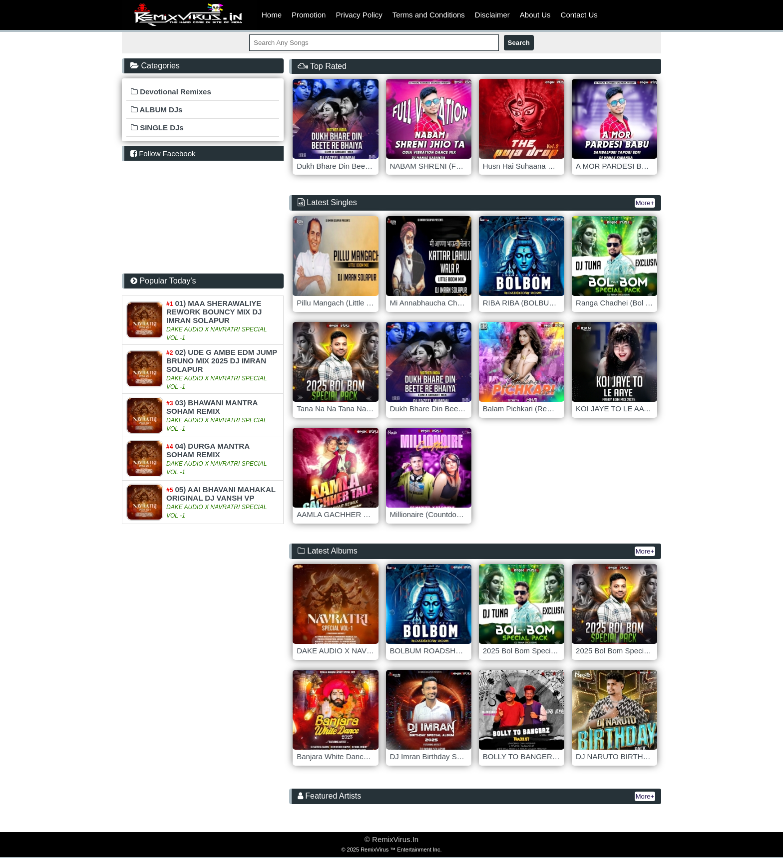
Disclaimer (492, 14)
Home (272, 14)
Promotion (309, 14)
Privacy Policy (359, 14)
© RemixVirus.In (391, 839)
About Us (535, 14)
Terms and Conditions (428, 14)
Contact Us (579, 14)
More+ (645, 203)
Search (519, 42)
